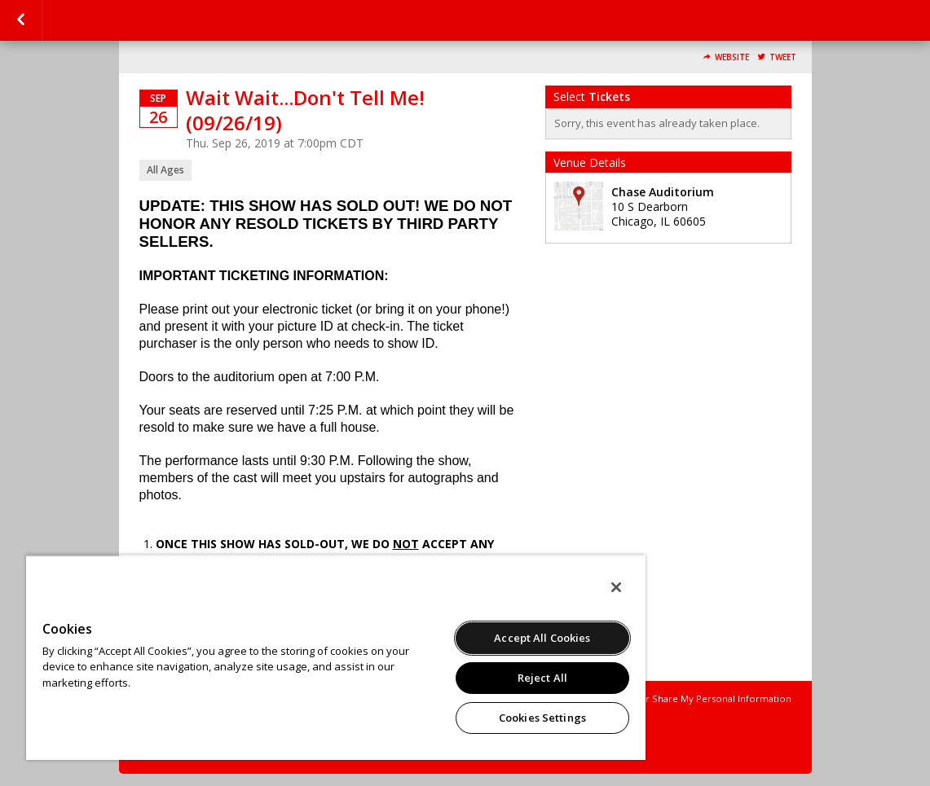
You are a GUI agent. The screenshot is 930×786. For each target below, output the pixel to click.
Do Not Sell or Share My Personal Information (688, 698)
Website (732, 57)
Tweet (782, 57)
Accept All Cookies (542, 637)
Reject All (542, 677)
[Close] (616, 587)
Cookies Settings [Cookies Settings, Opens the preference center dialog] (542, 717)
